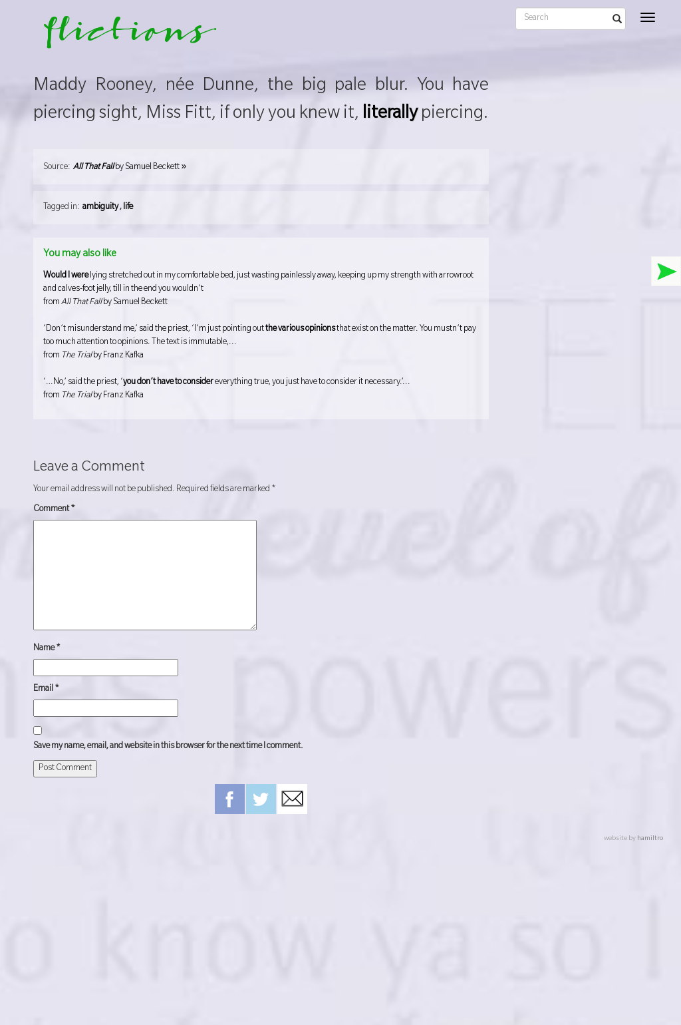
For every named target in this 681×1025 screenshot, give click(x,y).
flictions (121, 36)
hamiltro (650, 839)
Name (47, 649)
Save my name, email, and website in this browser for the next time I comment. (168, 746)
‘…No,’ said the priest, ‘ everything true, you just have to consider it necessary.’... (261, 390)
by (129, 167)
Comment (54, 509)
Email (46, 689)
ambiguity (100, 207)
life (128, 207)
